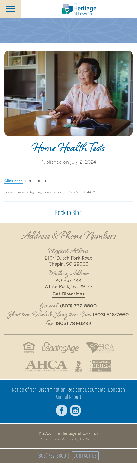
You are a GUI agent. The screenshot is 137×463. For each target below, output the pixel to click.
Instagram (75, 410)
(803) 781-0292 (74, 323)
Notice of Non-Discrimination (39, 390)
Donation (116, 390)
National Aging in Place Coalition (101, 366)
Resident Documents (87, 390)
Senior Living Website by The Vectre (68, 439)
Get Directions (68, 294)
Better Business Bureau (78, 366)
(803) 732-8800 (51, 455)
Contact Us (85, 455)
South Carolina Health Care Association (100, 347)
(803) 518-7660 (111, 315)
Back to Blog (68, 212)
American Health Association (46, 366)
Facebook (61, 410)
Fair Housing (29, 347)
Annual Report (69, 397)
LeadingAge (60, 347)
